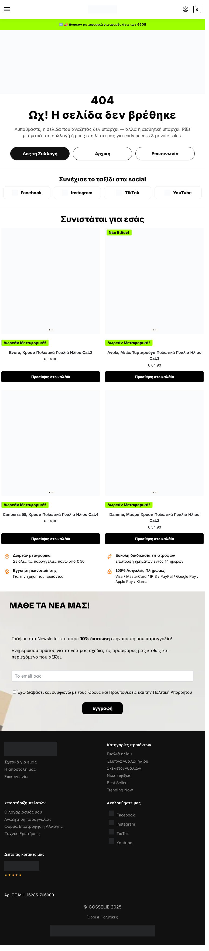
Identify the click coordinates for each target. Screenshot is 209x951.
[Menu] (12, 9)
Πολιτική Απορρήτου (172, 692)
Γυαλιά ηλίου (119, 754)
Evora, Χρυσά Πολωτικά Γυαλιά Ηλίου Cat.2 (50, 352)
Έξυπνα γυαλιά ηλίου (127, 761)
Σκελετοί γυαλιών (124, 768)
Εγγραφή (102, 708)
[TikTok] (127, 192)
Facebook (122, 814)
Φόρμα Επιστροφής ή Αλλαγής (33, 826)
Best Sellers (118, 782)
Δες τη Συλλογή (40, 153)
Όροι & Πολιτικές (102, 917)
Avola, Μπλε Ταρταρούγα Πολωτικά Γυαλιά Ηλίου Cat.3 (154, 355)
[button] (196, 9)
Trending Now (120, 790)
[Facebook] (26, 192)
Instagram (122, 823)
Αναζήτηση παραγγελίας (28, 819)
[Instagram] (77, 192)
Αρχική (102, 153)
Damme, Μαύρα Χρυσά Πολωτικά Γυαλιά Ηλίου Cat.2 (154, 517)
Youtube (120, 841)
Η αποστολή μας (20, 769)
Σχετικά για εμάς (20, 762)
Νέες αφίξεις (119, 775)
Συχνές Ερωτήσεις (22, 833)
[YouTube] (178, 192)
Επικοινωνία (165, 153)
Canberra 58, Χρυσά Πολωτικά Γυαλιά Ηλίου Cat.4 (50, 514)
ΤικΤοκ (119, 832)
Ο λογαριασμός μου (23, 812)
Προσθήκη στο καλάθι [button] (50, 377)
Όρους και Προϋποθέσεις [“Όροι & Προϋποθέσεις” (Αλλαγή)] (112, 692)
